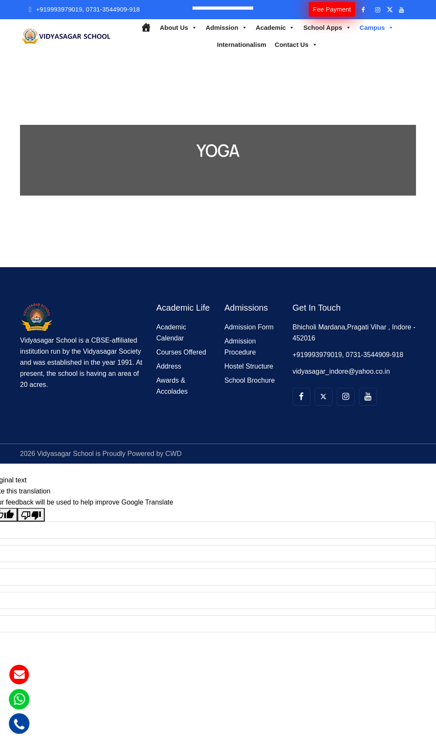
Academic (275, 27)
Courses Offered (181, 352)
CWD (173, 453)
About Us (178, 27)
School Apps (327, 27)
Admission (226, 27)
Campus (377, 27)
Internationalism (241, 44)
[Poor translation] (31, 515)
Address (168, 366)
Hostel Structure (248, 366)
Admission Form (249, 327)
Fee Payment (332, 9)
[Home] (145, 27)
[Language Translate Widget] (222, 8)
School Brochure (249, 380)
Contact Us (296, 44)
